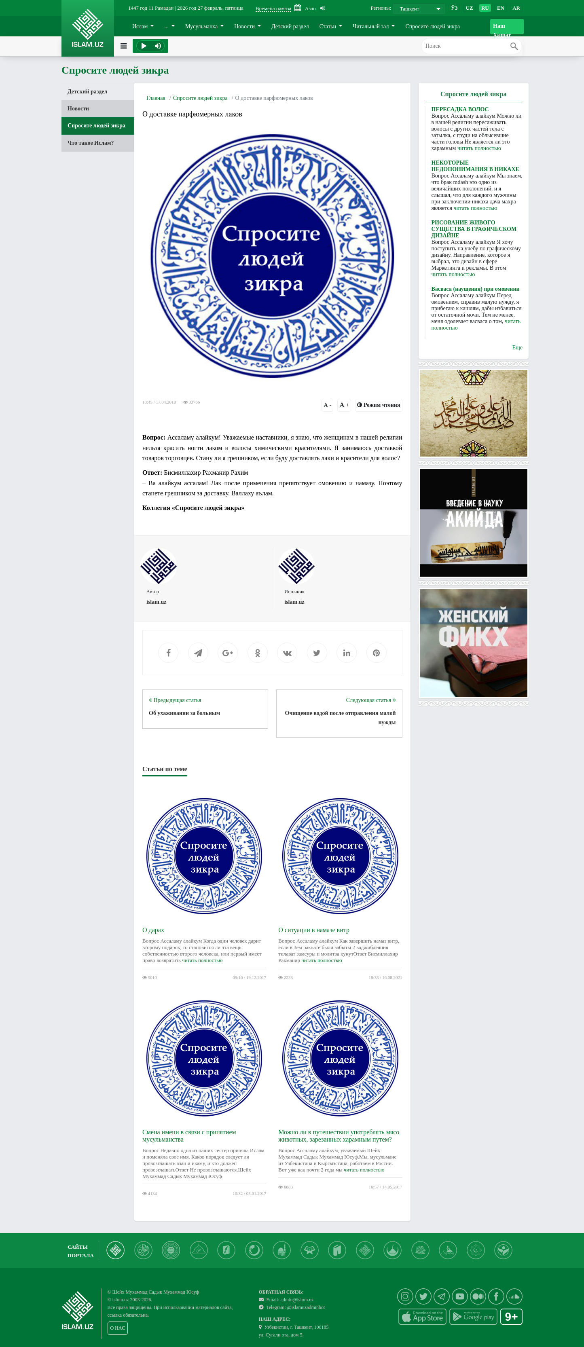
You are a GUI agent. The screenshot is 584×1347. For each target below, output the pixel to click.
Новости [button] (245, 26)
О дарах (153, 929)
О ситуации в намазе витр (313, 929)
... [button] (167, 26)
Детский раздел (290, 26)
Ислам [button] (140, 26)
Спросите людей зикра (432, 26)
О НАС (117, 1328)
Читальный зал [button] (371, 26)
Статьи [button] (329, 26)
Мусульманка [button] (202, 26)
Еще (517, 348)
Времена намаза (273, 8)
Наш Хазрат (502, 29)
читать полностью (202, 960)
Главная (155, 98)
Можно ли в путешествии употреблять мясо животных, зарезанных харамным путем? (338, 1136)
